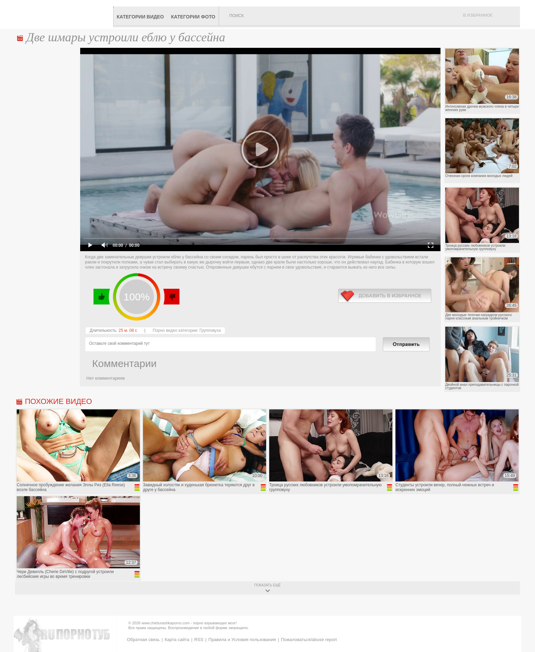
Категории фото (193, 16)
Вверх (522, 612)
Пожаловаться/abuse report (309, 639)
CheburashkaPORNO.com (64, 14)
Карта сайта (176, 639)
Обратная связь (143, 639)
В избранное (478, 15)
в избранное (384, 296)
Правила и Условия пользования (242, 639)
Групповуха (210, 330)
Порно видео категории (175, 330)
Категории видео (140, 16)
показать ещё (267, 585)
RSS (198, 639)
